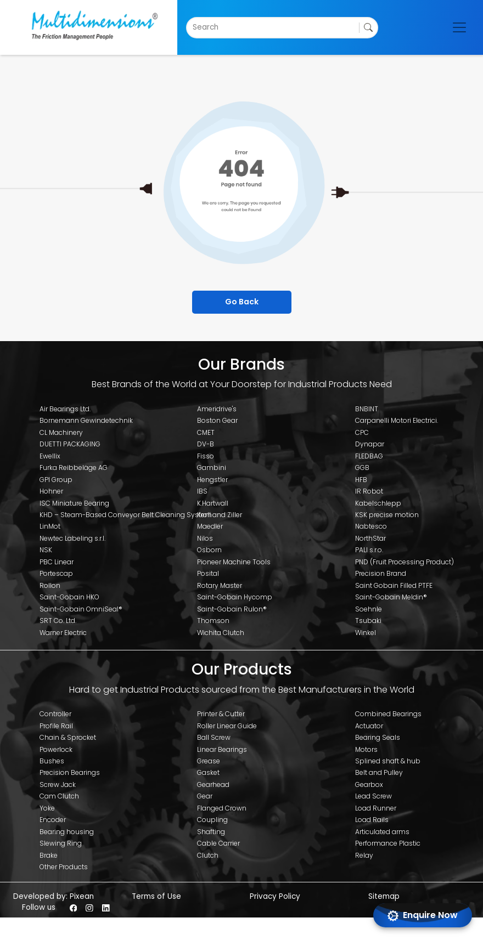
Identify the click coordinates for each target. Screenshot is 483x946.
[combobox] (193, 27)
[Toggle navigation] (459, 27)
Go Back (242, 301)
